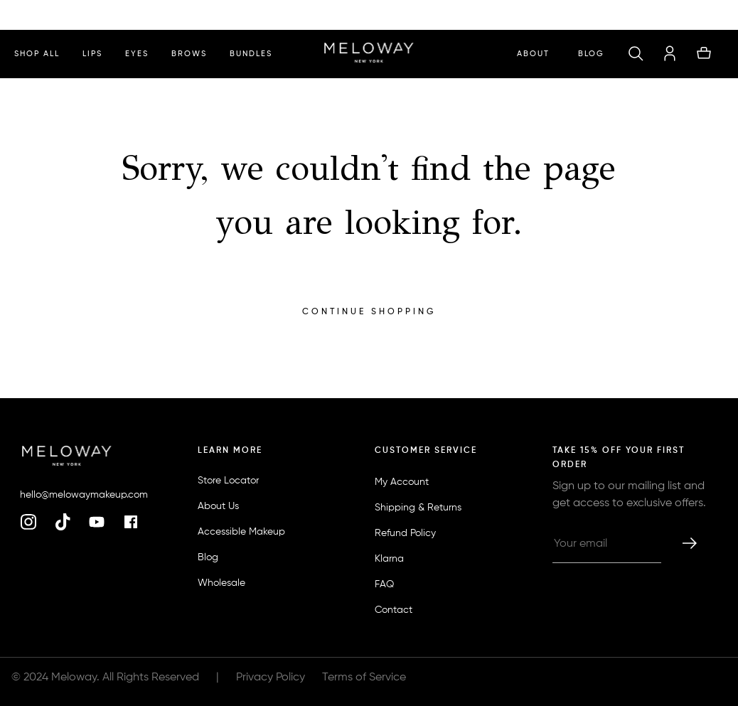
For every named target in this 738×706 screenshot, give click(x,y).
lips (92, 54)
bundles (251, 54)
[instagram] (28, 523)
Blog (591, 54)
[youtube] (96, 523)
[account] (669, 54)
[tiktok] (62, 523)
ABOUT (533, 54)
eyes (137, 54)
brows (189, 54)
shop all (37, 54)
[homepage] (368, 54)
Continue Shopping (369, 312)
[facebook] (130, 523)
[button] (635, 54)
